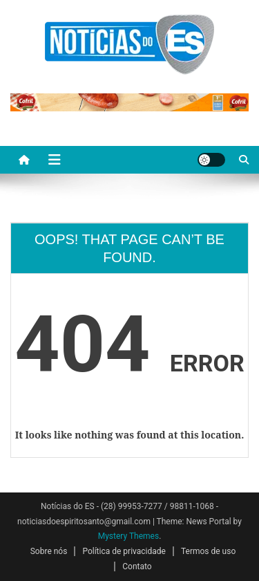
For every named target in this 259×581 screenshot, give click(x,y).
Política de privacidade (124, 551)
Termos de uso (208, 551)
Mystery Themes (128, 536)
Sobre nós (49, 551)
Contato (136, 566)
